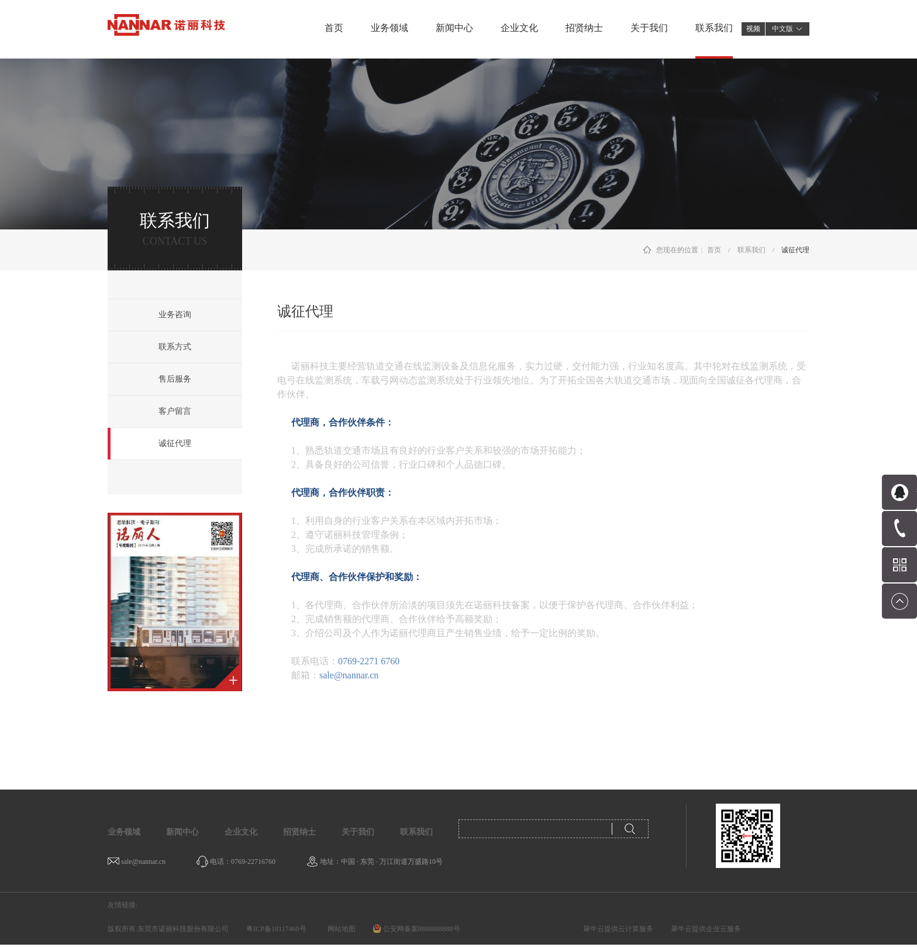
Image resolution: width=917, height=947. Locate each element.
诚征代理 (795, 250)
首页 (334, 28)
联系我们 (751, 250)
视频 (753, 29)
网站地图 (340, 929)
